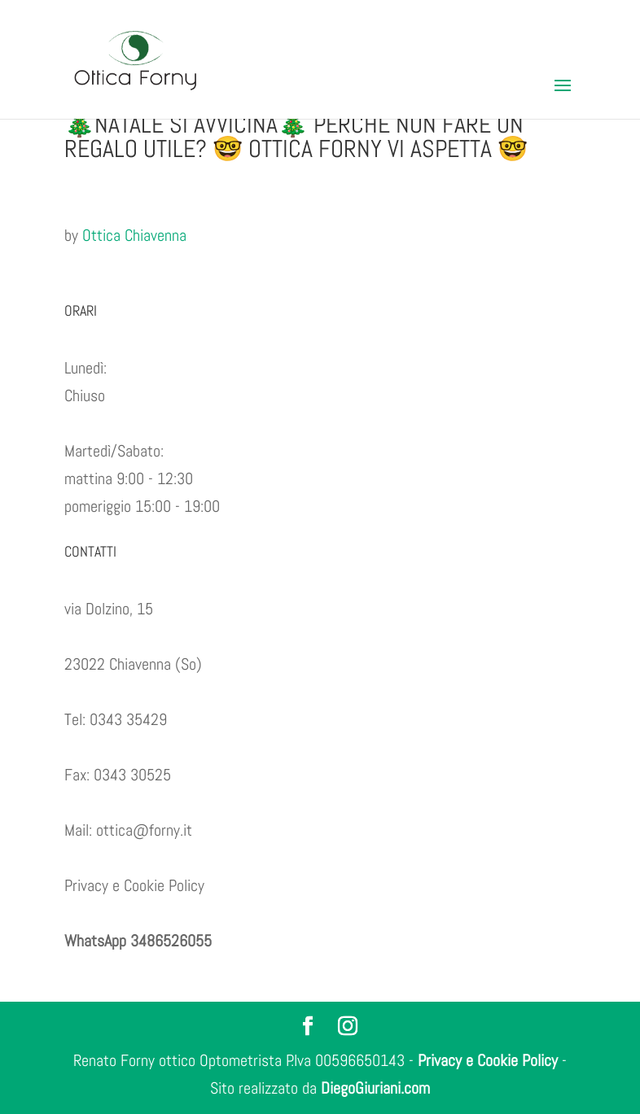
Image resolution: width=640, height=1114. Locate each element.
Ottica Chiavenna (134, 235)
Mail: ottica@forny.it (128, 830)
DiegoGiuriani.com (375, 1088)
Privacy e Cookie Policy (134, 885)
